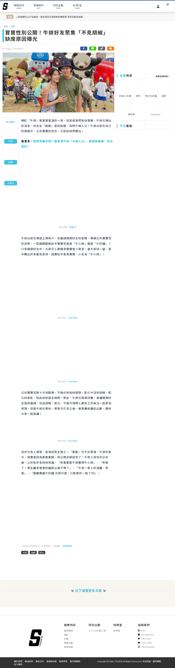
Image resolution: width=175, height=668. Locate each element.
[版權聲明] (67, 545)
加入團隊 (18, 664)
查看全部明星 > (163, 76)
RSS (142, 630)
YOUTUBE (145, 642)
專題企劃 (68, 642)
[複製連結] (101, 48)
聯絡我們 (29, 661)
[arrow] (5, 6)
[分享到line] (92, 48)
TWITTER (144, 638)
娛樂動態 (68, 630)
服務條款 (63, 661)
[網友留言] (110, 48)
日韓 (66, 638)
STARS (77, 6)
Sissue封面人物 (97, 630)
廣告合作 (40, 661)
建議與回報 (51, 661)
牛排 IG (72, 227)
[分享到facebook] (84, 48)
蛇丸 (42, 552)
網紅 (13, 26)
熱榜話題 (68, 646)
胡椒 (33, 552)
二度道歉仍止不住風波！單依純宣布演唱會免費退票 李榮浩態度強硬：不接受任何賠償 (51, 16)
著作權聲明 (75, 661)
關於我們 (18, 661)
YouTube (72, 317)
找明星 (116, 630)
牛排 (24, 552)
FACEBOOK (145, 634)
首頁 (6, 26)
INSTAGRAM (146, 646)
